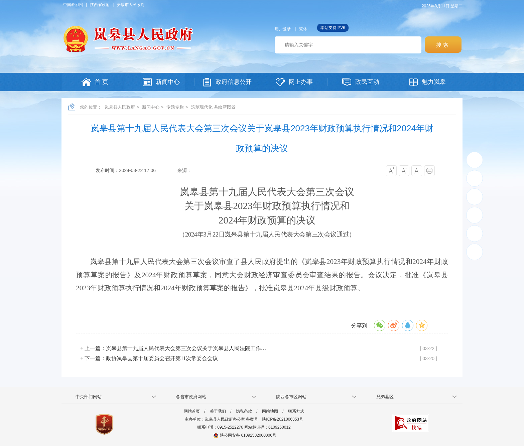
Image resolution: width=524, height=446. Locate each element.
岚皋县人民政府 (120, 107)
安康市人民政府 (131, 4)
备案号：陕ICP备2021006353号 (274, 419)
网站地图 (270, 411)
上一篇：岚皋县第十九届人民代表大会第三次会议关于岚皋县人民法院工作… (175, 348)
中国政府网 (73, 4)
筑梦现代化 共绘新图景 (213, 107)
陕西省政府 (100, 4)
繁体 (303, 29)
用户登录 (283, 29)
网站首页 (192, 411)
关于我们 (218, 411)
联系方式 (296, 411)
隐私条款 (244, 411)
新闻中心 (150, 107)
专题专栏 (175, 107)
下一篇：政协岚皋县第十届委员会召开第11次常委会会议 (151, 358)
